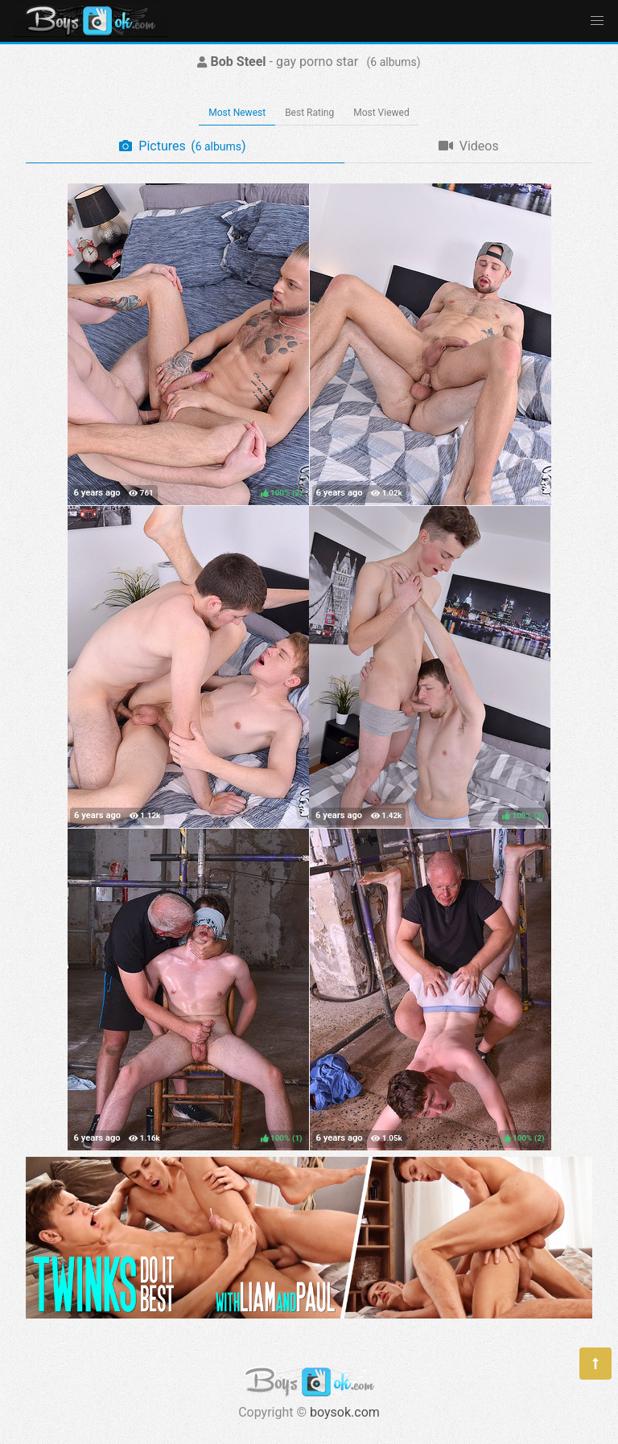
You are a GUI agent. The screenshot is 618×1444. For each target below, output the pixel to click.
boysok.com (345, 1412)
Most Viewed (381, 112)
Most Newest (237, 112)
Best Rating (309, 112)
